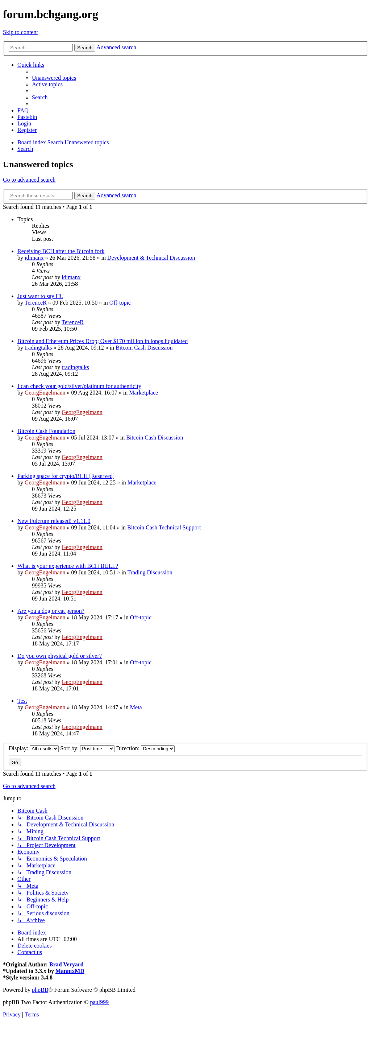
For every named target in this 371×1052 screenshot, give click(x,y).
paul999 (99, 1002)
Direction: (145, 748)
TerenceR (36, 303)
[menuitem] (54, 78)
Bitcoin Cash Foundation (46, 431)
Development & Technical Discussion (151, 258)
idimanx (34, 258)
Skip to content (20, 32)
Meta (136, 707)
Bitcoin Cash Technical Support (164, 527)
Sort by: (87, 748)
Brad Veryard (66, 964)
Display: (34, 748)
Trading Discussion (149, 572)
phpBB (40, 990)
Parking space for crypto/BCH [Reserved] (65, 476)
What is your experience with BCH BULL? (67, 566)
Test (22, 701)
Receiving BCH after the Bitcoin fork (60, 251)
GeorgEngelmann (45, 392)
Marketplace (143, 392)
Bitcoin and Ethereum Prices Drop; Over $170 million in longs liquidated (102, 341)
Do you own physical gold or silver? (59, 656)
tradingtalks (38, 348)
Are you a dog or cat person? (50, 611)
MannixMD (69, 971)
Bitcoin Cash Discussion (144, 348)
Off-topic (120, 303)
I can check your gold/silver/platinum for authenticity (79, 386)
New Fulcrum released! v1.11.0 (54, 521)
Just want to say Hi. (40, 296)
